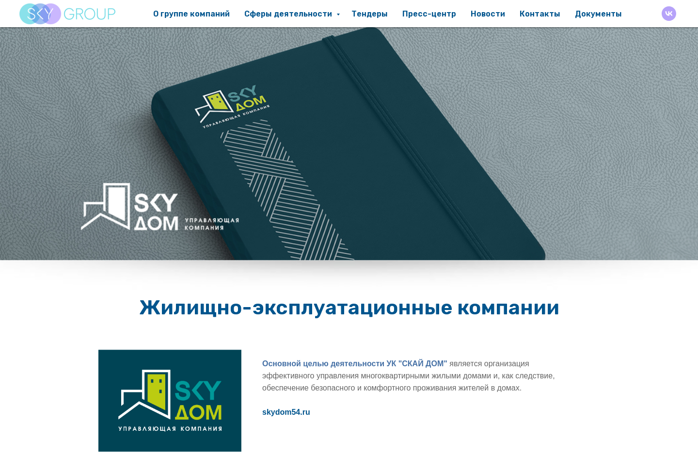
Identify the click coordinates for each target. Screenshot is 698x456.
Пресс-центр (429, 13)
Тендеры (369, 13)
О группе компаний (191, 13)
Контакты (540, 13)
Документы (598, 13)
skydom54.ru (286, 412)
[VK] (669, 13)
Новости (488, 13)
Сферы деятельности (289, 13)
